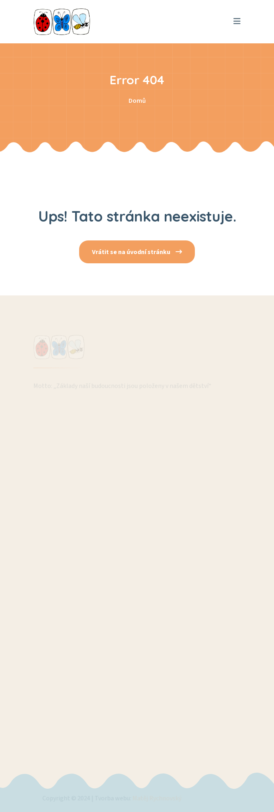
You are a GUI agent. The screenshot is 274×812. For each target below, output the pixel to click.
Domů (137, 100)
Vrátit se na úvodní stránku (137, 252)
